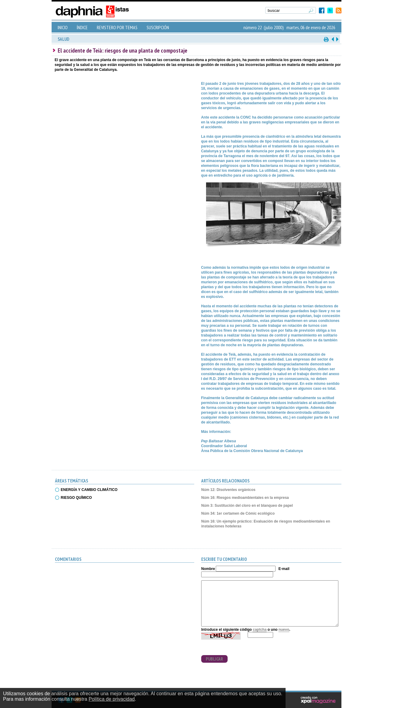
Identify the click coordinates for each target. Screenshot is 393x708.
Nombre (208, 569)
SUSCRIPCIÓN (158, 27)
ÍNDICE (82, 27)
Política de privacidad (112, 699)
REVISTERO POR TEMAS (117, 27)
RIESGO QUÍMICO (76, 498)
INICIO (63, 27)
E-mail (284, 569)
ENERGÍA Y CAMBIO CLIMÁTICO (89, 490)
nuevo (284, 629)
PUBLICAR (214, 659)
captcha (259, 629)
